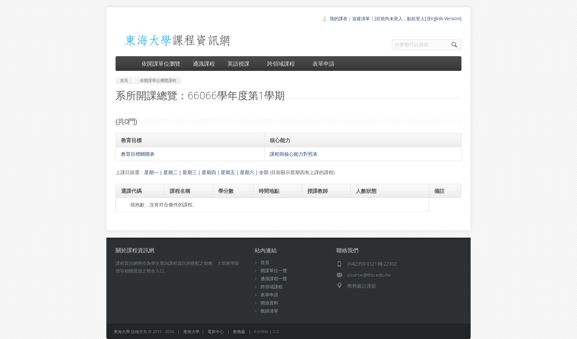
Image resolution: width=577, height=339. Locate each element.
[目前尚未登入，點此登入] (400, 18)
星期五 (228, 172)
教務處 (239, 331)
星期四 (209, 172)
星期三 (190, 172)
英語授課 (241, 63)
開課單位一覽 (274, 270)
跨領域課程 (283, 63)
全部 (264, 172)
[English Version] (444, 18)
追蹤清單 (361, 18)
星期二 (170, 172)
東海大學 (122, 331)
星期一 (151, 172)
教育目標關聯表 (138, 154)
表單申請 (323, 63)
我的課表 (338, 18)
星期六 (247, 172)
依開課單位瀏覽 (161, 63)
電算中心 (216, 331)
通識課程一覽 (274, 278)
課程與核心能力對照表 (294, 154)
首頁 (265, 262)
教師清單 (269, 311)
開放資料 (269, 303)
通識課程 (204, 63)
